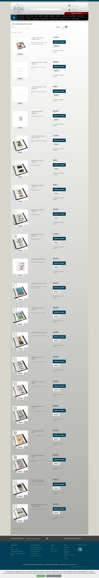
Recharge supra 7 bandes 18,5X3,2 (37, 235)
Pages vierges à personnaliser (38, 258)
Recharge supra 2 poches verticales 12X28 (37, 38)
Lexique (66, 549)
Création (66, 558)
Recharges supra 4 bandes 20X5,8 (37, 358)
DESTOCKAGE (80, 16)
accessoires (72, 16)
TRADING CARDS (75, 18)
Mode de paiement (35, 551)
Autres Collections (65, 18)
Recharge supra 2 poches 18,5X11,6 (37, 161)
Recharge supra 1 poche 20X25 (38, 283)
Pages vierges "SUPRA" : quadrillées (37, 112)
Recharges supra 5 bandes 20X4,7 (37, 382)
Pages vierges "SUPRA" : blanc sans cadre (38, 87)
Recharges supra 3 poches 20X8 (39, 332)
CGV (12, 547)
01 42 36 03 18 (72, 564)
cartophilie (36, 18)
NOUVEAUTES (65, 16)
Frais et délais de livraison (37, 549)
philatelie (28, 18)
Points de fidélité (34, 553)
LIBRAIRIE (46, 16)
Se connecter (75, 10)
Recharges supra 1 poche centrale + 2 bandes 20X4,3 (39, 505)
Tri (12, 27)
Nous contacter (54, 549)
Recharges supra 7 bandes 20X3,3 (37, 431)
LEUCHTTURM (21, 16)
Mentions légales (15, 549)
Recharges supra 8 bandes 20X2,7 (37, 456)
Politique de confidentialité (17, 551)
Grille (63, 27)
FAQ (52, 547)
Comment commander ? (36, 547)
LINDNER (40, 16)
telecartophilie (54, 18)
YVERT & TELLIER (29, 16)
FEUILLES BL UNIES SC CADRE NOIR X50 (39, 63)
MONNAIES (52, 16)
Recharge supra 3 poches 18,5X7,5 (37, 186)
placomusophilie (44, 18)
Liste (66, 27)
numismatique (21, 18)
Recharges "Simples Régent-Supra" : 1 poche (38, 136)
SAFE (36, 16)
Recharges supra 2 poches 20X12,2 (37, 308)
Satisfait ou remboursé (36, 555)
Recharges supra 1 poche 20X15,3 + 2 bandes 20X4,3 (37, 480)
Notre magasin (54, 551)
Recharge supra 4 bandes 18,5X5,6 (37, 210)
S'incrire (73, 9)
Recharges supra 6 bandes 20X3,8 (37, 407)
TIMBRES (58, 16)
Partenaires (66, 547)
